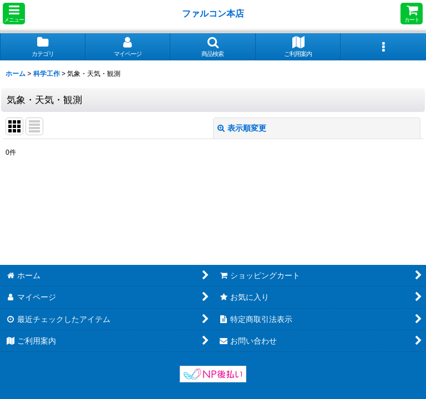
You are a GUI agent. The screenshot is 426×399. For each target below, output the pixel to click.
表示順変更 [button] (241, 128)
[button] (14, 13)
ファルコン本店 (215, 13)
